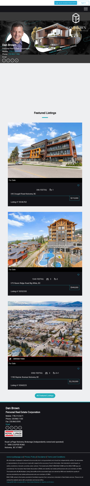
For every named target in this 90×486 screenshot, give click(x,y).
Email (4, 57)
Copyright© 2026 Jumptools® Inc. (17, 482)
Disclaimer (41, 457)
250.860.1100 (14, 54)
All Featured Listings (45, 395)
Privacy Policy (30, 457)
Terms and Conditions (56, 457)
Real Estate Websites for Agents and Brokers (40, 482)
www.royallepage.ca (15, 457)
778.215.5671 (14, 51)
